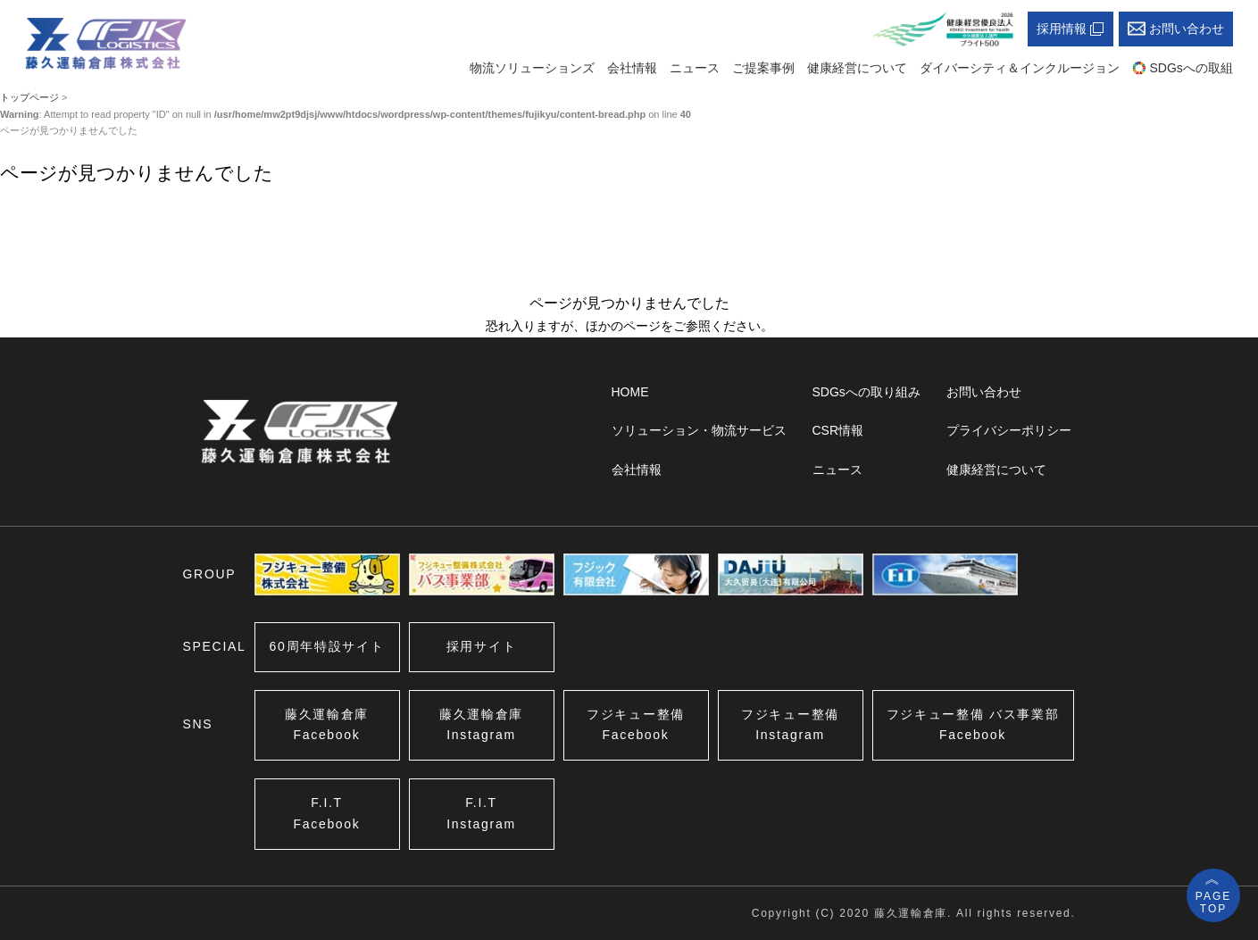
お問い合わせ (1176, 29)
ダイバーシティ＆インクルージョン (1020, 68)
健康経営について (857, 68)
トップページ (29, 97)
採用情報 (1070, 29)
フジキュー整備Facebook (636, 725)
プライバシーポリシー (1008, 430)
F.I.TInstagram (481, 813)
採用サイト (481, 646)
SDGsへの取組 (1182, 68)
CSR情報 (838, 430)
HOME (630, 392)
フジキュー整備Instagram (790, 725)
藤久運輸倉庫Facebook (327, 725)
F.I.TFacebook (326, 813)
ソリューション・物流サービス (699, 430)
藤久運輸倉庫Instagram (481, 725)
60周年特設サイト (327, 646)
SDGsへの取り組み (866, 392)
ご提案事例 (763, 68)
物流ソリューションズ (532, 68)
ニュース (695, 68)
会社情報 (632, 68)
